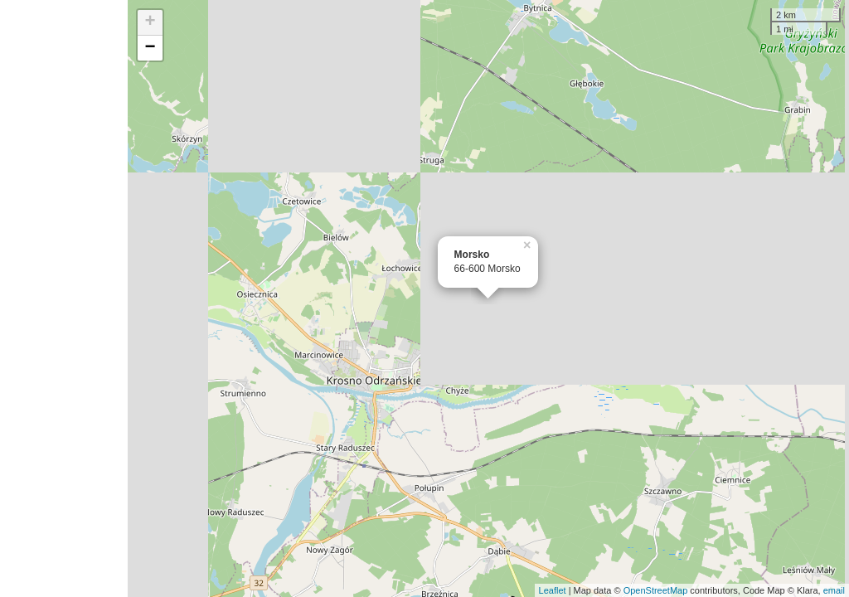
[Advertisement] (64, 298)
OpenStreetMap (655, 590)
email (834, 590)
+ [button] (150, 22)
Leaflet (552, 590)
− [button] (150, 48)
